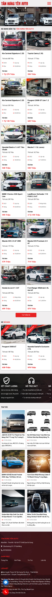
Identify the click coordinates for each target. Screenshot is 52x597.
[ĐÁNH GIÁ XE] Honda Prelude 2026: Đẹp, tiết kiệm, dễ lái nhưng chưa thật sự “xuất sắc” (13, 476)
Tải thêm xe (26, 315)
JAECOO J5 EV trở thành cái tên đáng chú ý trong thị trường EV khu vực (13, 436)
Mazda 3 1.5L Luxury (36, 147)
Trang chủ (4, 560)
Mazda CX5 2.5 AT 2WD (11, 241)
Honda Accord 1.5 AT (10, 288)
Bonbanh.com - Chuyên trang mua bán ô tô (15, 574)
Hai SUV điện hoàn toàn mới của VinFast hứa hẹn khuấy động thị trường (38, 436)
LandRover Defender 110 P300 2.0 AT (38, 195)
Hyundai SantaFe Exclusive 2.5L (38, 348)
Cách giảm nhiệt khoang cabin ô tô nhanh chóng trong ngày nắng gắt (38, 476)
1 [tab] (25, 23)
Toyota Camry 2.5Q (35, 53)
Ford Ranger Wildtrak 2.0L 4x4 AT (38, 289)
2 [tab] (27, 23)
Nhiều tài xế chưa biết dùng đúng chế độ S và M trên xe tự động (38, 516)
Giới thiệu (17, 560)
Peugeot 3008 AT (9, 347)
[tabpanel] (26, 13)
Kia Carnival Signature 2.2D (13, 53)
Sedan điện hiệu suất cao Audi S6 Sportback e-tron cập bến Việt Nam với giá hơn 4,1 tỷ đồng (13, 516)
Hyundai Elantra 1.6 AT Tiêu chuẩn (13, 148)
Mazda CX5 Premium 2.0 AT (38, 242)
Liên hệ (43, 560)
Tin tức (30, 560)
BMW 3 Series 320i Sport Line (12, 195)
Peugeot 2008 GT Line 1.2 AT (38, 101)
